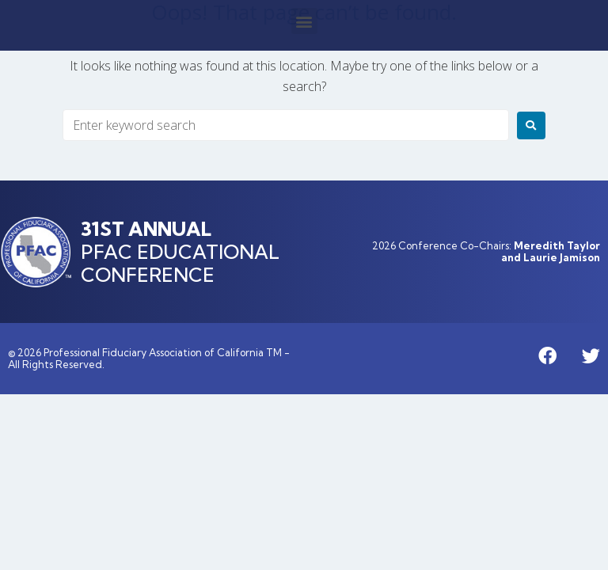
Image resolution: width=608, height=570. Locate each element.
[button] (304, 21)
